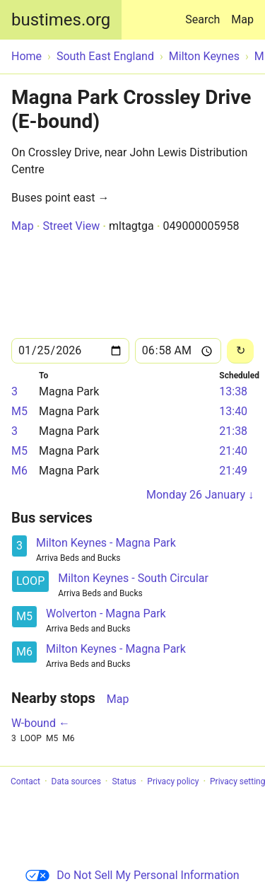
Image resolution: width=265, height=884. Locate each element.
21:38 (233, 431)
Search (205, 13)
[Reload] (240, 351)
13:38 (233, 391)
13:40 (233, 411)
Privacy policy (173, 781)
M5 (19, 411)
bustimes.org (60, 20)
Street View (71, 226)
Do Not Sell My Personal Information (132, 875)
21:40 (233, 451)
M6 (19, 470)
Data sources (76, 781)
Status (124, 781)
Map (242, 19)
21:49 (233, 470)
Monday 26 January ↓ (200, 494)
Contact (25, 781)
